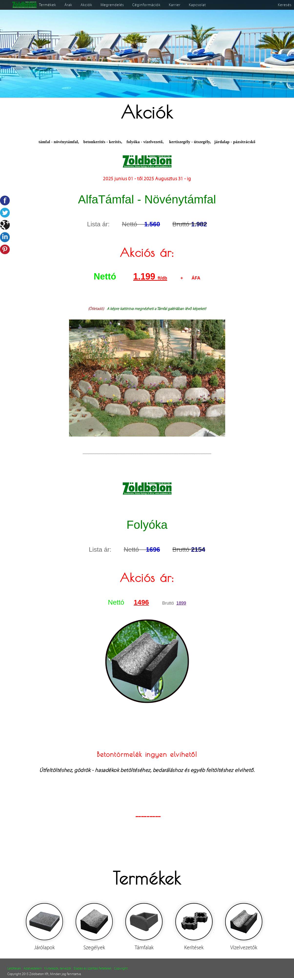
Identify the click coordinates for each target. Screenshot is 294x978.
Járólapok (44, 948)
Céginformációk (146, 5)
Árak (68, 5)
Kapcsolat (197, 5)
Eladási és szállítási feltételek (93, 968)
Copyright (121, 968)
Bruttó (169, 603)
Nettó (110, 276)
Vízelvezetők (243, 948)
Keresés (285, 5)
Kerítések (193, 948)
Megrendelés (112, 5)
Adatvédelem (32, 968)
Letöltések (14, 968)
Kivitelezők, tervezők (57, 968)
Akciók (86, 5)
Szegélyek (94, 948)
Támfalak (144, 948)
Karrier (175, 5)
